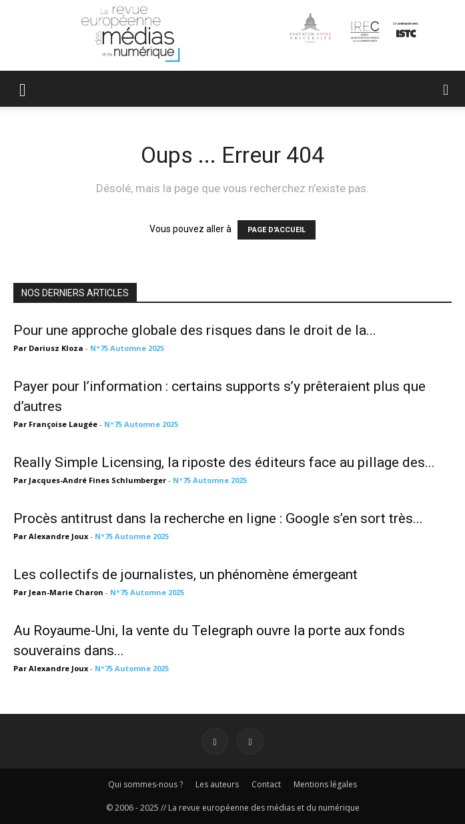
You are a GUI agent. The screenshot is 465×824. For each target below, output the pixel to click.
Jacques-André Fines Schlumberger (97, 480)
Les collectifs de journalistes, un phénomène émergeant (185, 574)
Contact (266, 784)
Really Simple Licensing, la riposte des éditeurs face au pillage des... (224, 462)
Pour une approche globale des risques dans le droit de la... (194, 330)
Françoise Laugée (63, 424)
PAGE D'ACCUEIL (277, 230)
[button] (22, 89)
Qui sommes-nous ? (145, 784)
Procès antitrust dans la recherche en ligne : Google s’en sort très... (218, 518)
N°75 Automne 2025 (127, 348)
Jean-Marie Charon (66, 592)
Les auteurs (217, 784)
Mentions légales (325, 784)
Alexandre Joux (58, 536)
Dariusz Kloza (56, 348)
